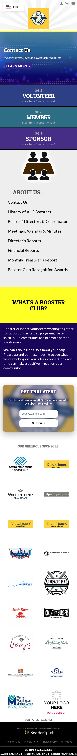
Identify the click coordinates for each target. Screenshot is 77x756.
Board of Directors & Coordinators (38, 221)
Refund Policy (50, 742)
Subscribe (38, 423)
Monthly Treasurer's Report (32, 260)
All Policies (66, 741)
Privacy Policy (31, 742)
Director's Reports (24, 241)
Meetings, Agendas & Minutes (34, 231)
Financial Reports (23, 250)
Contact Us (18, 202)
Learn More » (18, 66)
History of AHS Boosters (29, 212)
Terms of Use (13, 742)
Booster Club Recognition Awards (38, 270)
